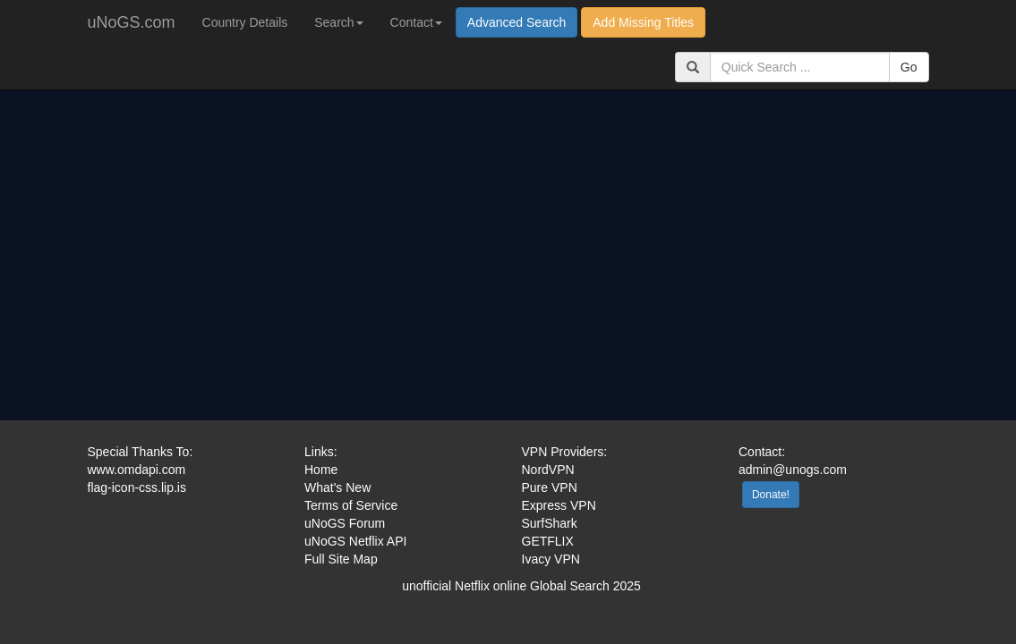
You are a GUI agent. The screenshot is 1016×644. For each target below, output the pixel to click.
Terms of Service (350, 505)
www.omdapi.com (137, 469)
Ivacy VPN (551, 559)
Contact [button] (416, 22)
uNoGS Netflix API (355, 541)
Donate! (771, 494)
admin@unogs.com (793, 469)
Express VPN (559, 505)
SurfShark (549, 523)
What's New (337, 487)
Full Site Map (341, 559)
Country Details (245, 22)
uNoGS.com (131, 22)
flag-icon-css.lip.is (137, 487)
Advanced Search (517, 22)
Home (320, 469)
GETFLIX (548, 541)
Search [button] (338, 22)
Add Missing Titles (643, 22)
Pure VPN (549, 487)
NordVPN (548, 469)
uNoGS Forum (344, 523)
